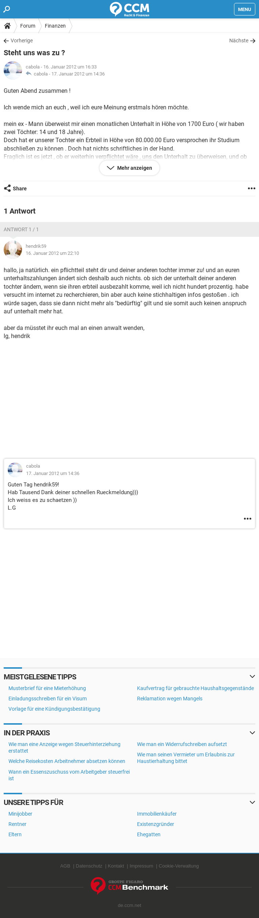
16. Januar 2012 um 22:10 (52, 253)
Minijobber (20, 814)
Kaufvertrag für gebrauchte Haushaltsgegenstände (195, 688)
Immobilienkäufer (157, 814)
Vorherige (22, 40)
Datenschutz (89, 866)
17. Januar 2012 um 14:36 (78, 74)
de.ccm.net (129, 905)
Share (20, 188)
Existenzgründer (155, 824)
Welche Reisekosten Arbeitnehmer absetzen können (66, 761)
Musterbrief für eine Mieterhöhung (47, 688)
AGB (65, 866)
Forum (27, 26)
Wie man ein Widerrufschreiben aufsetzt (182, 744)
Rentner (17, 824)
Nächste (238, 40)
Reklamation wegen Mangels (169, 698)
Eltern (15, 834)
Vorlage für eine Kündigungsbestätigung (54, 709)
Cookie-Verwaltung (179, 866)
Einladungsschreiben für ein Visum (47, 698)
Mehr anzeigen (134, 168)
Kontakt (116, 866)
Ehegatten (149, 834)
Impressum (141, 866)
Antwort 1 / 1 (21, 229)
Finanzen (55, 26)
